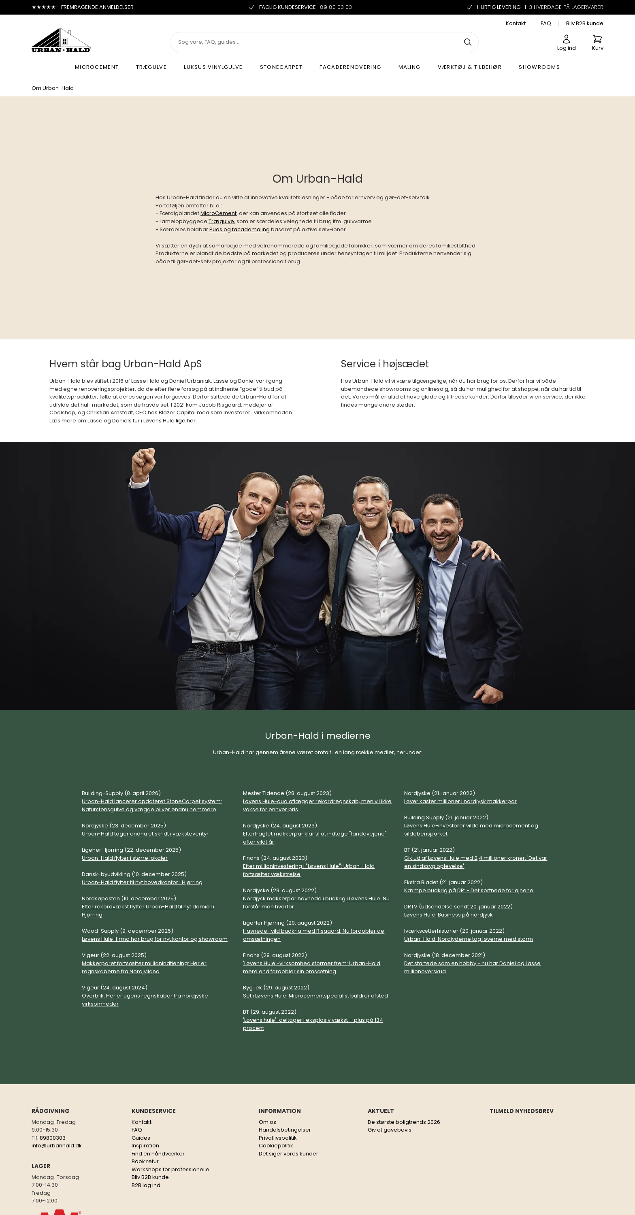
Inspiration (145, 1145)
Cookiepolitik (276, 1145)
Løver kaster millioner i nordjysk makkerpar (460, 801)
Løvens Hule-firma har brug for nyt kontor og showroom (155, 939)
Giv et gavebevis (389, 1130)
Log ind (566, 43)
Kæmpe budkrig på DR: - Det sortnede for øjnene (468, 890)
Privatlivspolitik (278, 1138)
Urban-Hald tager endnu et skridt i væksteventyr (145, 834)
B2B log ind (146, 1185)
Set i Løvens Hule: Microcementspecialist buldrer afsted (315, 996)
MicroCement (218, 213)
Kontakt (516, 23)
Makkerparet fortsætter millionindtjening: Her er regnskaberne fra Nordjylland (144, 967)
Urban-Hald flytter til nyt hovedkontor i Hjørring (142, 882)
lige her (186, 420)
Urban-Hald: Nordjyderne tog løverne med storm (468, 939)
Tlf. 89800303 (49, 1138)
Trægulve (221, 221)
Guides (141, 1138)
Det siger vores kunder (288, 1153)
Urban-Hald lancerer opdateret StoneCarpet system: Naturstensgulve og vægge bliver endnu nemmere (152, 805)
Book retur (145, 1161)
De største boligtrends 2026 (404, 1122)
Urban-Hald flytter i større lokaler (125, 858)
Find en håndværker (158, 1153)
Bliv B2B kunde (584, 23)
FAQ (546, 23)
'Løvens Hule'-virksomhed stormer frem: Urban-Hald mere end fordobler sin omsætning (311, 967)
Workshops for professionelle (170, 1169)
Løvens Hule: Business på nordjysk (448, 915)
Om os (267, 1122)
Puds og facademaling (239, 229)
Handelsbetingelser (285, 1130)
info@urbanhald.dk (57, 1145)
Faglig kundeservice (300, 7)
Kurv (597, 43)
